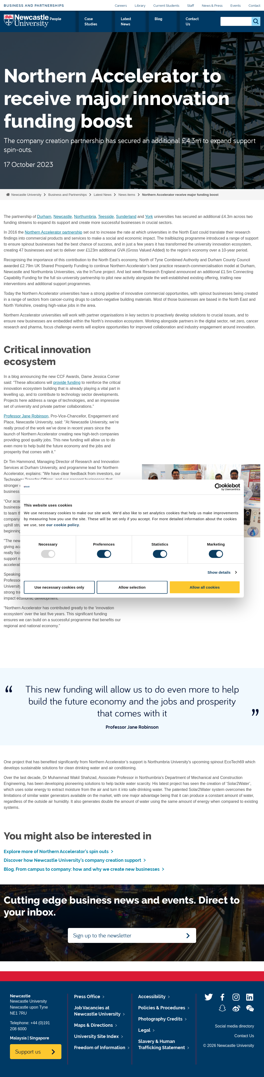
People (122, 24)
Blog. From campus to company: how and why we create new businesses (82, 869)
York (149, 216)
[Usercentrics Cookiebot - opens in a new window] (218, 487)
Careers (121, 5)
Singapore (39, 1038)
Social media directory (234, 1026)
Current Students (166, 5)
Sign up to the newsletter (102, 935)
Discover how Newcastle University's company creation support (72, 860)
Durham (44, 216)
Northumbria (85, 216)
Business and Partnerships (34, 5)
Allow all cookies (205, 587)
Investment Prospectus (93, 27)
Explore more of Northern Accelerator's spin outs (56, 851)
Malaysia (18, 1038)
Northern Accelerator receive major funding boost (180, 195)
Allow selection (131, 587)
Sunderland (126, 216)
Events (235, 5)
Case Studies (144, 27)
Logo (26, 26)
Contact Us (205, 27)
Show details (219, 572)
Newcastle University (25, 195)
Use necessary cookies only (59, 587)
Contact (254, 5)
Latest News (166, 27)
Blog (184, 24)
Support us (28, 1051)
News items (126, 195)
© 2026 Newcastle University (228, 1045)
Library (140, 5)
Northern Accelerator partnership (53, 232)
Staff (190, 5)
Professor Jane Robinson (26, 416)
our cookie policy (62, 525)
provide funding (66, 382)
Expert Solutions (62, 27)
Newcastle (62, 216)
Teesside (106, 216)
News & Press (212, 5)
